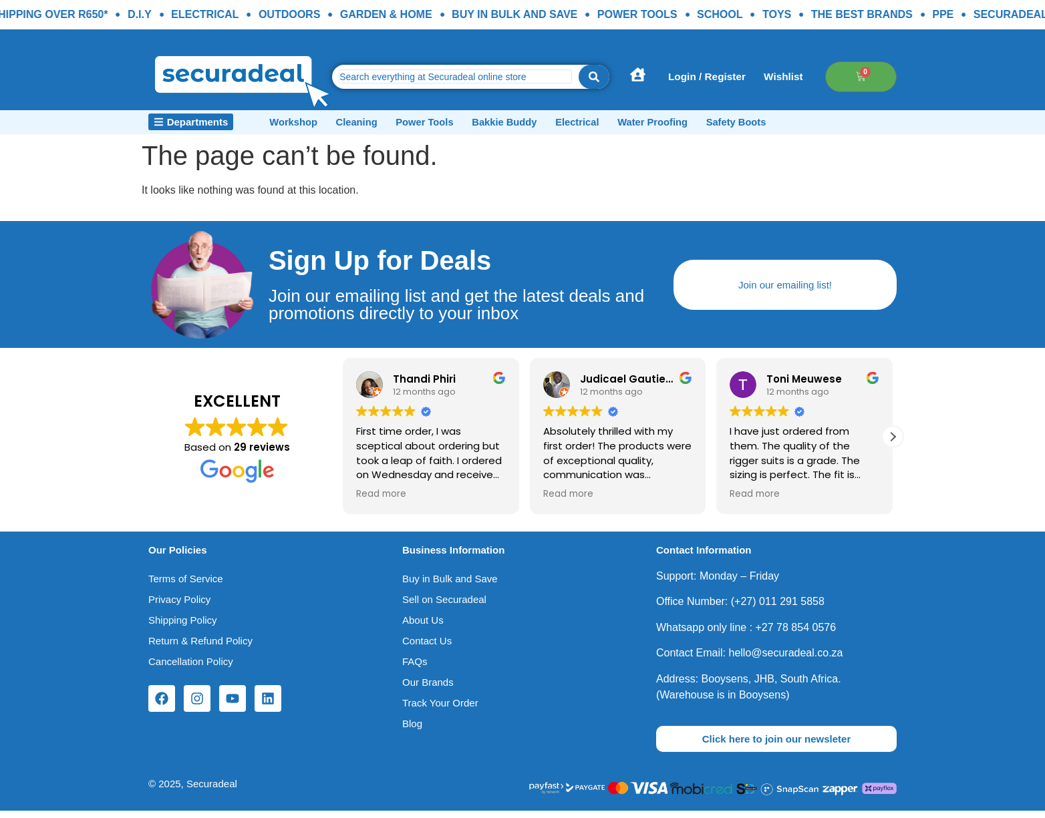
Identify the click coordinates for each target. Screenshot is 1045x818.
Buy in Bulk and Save (450, 585)
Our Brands (428, 688)
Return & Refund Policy (200, 647)
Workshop (302, 125)
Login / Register (718, 76)
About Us (423, 626)
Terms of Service (185, 585)
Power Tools (458, 125)
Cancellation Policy (190, 668)
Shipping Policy (182, 626)
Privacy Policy (179, 606)
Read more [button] (381, 501)
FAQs (415, 668)
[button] (893, 443)
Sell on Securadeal (444, 606)
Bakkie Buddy (551, 125)
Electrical (637, 125)
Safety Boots (823, 125)
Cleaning (377, 125)
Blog (412, 730)
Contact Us (427, 647)
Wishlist (806, 76)
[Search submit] (594, 77)
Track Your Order (440, 709)
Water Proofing (726, 125)
